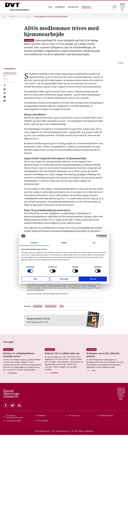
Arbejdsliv (60, 6)
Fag (50, 6)
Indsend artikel (105, 496)
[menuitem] (50, 7)
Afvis (35, 279)
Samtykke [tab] (34, 243)
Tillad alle (92, 279)
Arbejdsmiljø (29, 40)
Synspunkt (73, 6)
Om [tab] (94, 243)
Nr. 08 (29, 16)
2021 (21, 16)
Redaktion (40, 496)
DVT (4, 16)
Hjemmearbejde (51, 361)
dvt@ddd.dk (89, 512)
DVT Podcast (41, 502)
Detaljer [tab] (64, 243)
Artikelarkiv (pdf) (12, 502)
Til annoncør (73, 496)
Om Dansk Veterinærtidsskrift (13, 497)
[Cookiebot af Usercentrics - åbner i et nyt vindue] (98, 236)
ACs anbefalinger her (47, 308)
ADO (61, 361)
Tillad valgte (64, 279)
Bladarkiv (86, 6)
